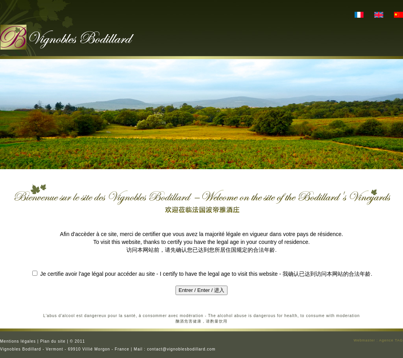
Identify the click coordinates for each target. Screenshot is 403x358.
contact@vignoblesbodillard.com (181, 349)
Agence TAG (391, 340)
